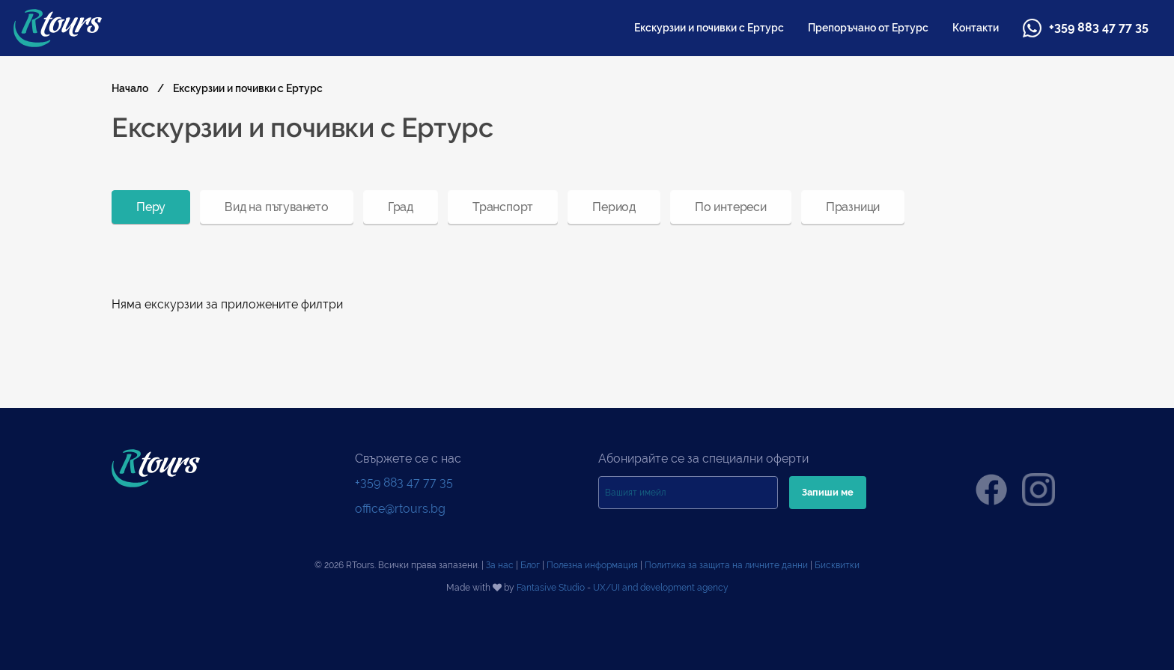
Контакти (975, 28)
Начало (130, 88)
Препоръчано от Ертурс (868, 28)
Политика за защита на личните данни (726, 565)
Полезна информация (592, 565)
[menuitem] (709, 27)
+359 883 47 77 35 (1086, 28)
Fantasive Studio (551, 587)
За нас (500, 565)
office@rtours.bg (400, 509)
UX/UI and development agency (661, 587)
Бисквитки (837, 565)
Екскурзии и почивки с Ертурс (709, 28)
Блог (530, 565)
